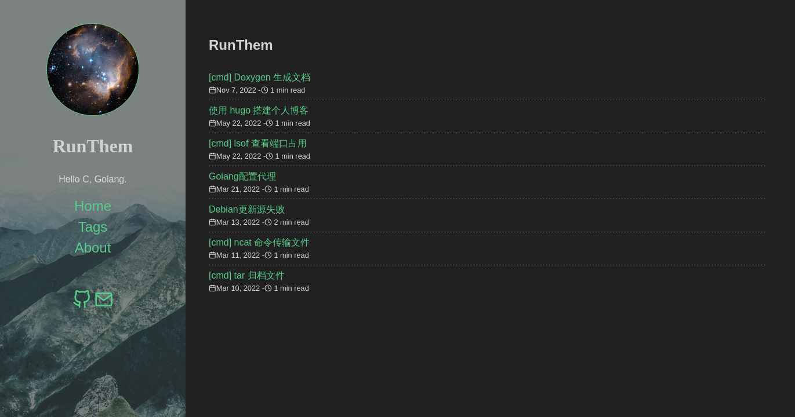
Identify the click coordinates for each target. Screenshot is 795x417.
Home (92, 206)
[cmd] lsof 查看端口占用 (258, 143)
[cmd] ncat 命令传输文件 (259, 242)
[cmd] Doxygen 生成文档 (259, 77)
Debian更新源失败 (247, 209)
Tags (93, 227)
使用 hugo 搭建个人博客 (258, 110)
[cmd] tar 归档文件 (247, 275)
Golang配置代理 (242, 176)
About (93, 247)
